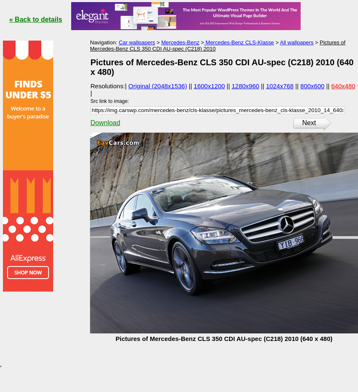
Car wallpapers (137, 42)
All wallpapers (296, 42)
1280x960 (245, 86)
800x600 (312, 86)
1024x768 (280, 86)
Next (309, 122)
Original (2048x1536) (158, 86)
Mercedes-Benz (180, 42)
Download (105, 122)
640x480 (343, 86)
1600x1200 (209, 86)
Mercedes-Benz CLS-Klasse (239, 42)
